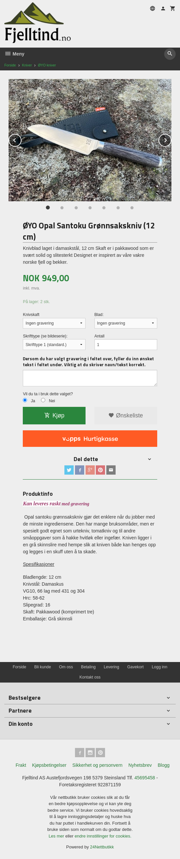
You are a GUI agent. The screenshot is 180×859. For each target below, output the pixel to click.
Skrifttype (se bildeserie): (45, 336)
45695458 (144, 777)
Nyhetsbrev (140, 765)
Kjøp (54, 415)
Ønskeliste (125, 415)
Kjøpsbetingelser (49, 765)
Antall (99, 336)
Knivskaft (31, 314)
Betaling (88, 667)
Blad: (99, 314)
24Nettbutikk (102, 846)
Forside (10, 65)
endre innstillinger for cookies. (103, 836)
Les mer (57, 836)
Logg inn (159, 667)
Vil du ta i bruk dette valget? (48, 394)
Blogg (163, 765)
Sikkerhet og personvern (97, 765)
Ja (33, 401)
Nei (52, 401)
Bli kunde (42, 667)
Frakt (21, 765)
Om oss (66, 667)
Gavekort (135, 667)
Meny (14, 54)
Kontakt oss (89, 677)
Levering (111, 667)
